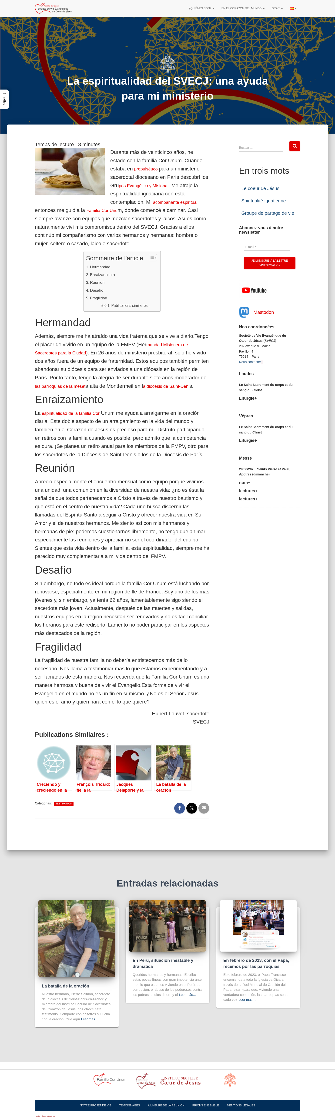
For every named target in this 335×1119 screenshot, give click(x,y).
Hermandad (101, 266)
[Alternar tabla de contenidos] (152, 258)
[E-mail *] (267, 247)
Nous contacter (250, 362)
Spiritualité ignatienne (263, 200)
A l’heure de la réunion (166, 1105)
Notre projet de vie (95, 1105)
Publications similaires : (134, 305)
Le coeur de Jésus (260, 188)
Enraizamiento (104, 274)
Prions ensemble (205, 1105)
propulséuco (149, 169)
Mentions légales (241, 1105)
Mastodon (264, 312)
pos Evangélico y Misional (148, 185)
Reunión (98, 282)
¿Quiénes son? (201, 8)
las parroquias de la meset (97, 386)
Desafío (97, 290)
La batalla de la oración (66, 986)
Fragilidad (99, 298)
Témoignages (129, 1105)
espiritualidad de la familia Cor (75, 422)
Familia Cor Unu (104, 210)
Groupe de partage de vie (267, 213)
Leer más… (90, 1019)
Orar (277, 8)
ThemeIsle (60, 1116)
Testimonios (64, 812)
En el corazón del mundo (243, 8)
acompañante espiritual (179, 202)
